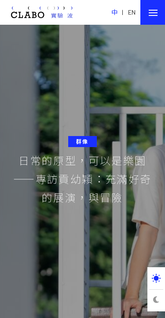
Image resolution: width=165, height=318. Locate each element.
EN (132, 12)
